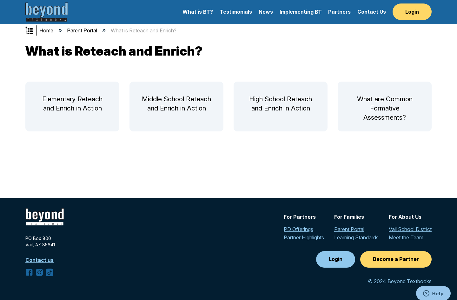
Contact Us (371, 12)
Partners (339, 12)
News (266, 12)
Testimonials (236, 12)
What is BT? (197, 12)
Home (47, 30)
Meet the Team (406, 237)
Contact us (39, 260)
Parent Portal (82, 30)
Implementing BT (301, 12)
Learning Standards (356, 237)
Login (412, 12)
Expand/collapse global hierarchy (33, 31)
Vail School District (410, 229)
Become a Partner (396, 259)
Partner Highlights (304, 237)
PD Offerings (298, 229)
